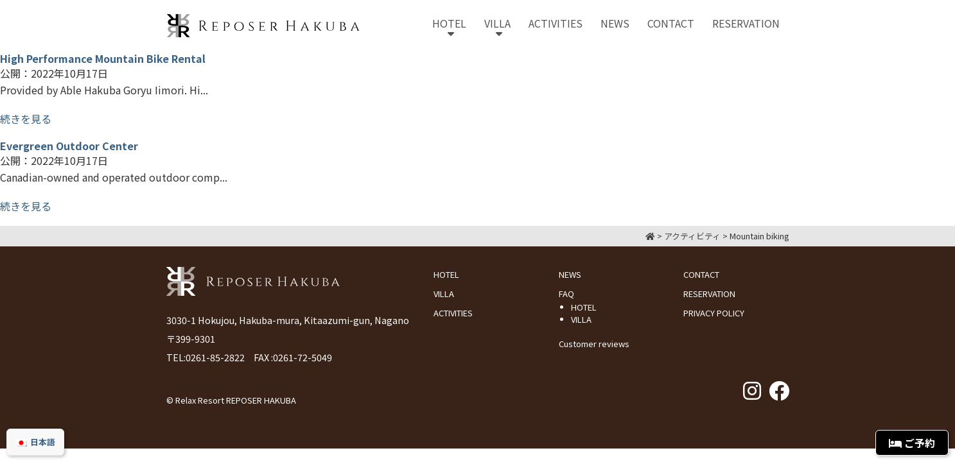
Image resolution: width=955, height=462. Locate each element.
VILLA (444, 293)
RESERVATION (709, 293)
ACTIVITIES (453, 313)
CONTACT (701, 274)
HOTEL (446, 274)
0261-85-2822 (215, 357)
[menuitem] (35, 442)
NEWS (570, 274)
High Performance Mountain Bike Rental (103, 58)
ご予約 (912, 442)
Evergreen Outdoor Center (69, 145)
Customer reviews (594, 344)
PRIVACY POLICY (713, 313)
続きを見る (25, 118)
